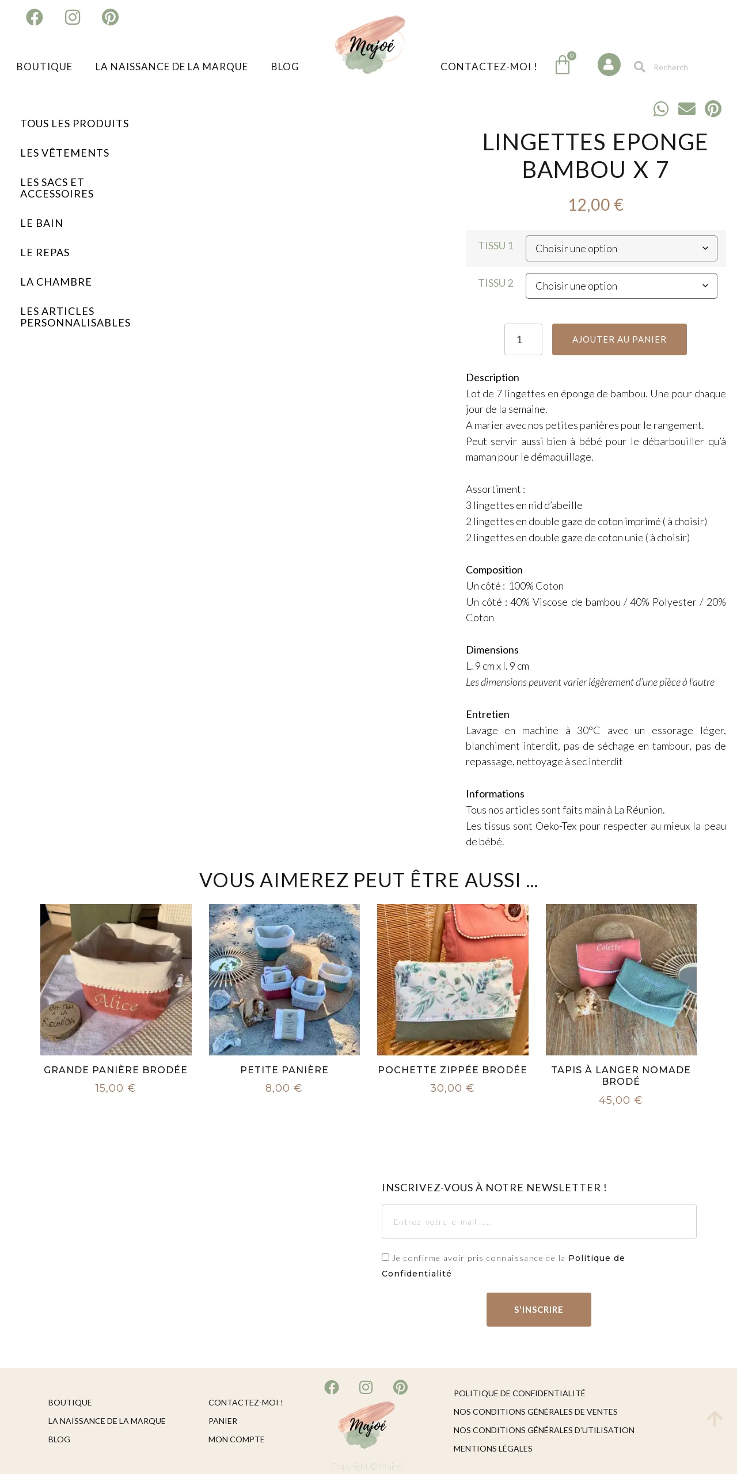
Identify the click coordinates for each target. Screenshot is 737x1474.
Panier (222, 1421)
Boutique (45, 66)
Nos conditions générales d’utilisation (544, 1430)
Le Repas (45, 252)
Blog (285, 66)
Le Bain (41, 222)
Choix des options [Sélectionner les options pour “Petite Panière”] (284, 1110)
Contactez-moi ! (489, 66)
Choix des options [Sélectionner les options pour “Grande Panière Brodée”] (116, 1110)
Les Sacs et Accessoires (57, 188)
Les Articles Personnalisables (75, 317)
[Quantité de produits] (522, 339)
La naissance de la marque (172, 66)
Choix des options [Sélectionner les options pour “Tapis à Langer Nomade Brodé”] (621, 1122)
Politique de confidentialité (520, 1393)
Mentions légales (493, 1448)
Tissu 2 (495, 283)
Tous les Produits (74, 123)
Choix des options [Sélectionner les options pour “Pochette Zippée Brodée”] (452, 1110)
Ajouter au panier (620, 339)
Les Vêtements (64, 152)
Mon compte (236, 1439)
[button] (661, 108)
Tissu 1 (495, 245)
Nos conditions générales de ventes (536, 1411)
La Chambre (56, 281)
